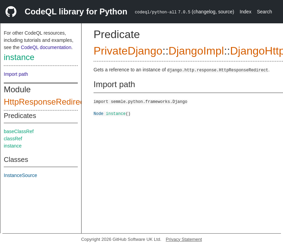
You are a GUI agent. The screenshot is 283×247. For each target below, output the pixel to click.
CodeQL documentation (46, 47)
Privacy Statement (184, 239)
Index (245, 11)
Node (98, 113)
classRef (13, 138)
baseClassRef (19, 131)
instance (19, 57)
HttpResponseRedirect (45, 101)
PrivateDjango (128, 51)
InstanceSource (20, 175)
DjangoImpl (196, 51)
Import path (16, 74)
